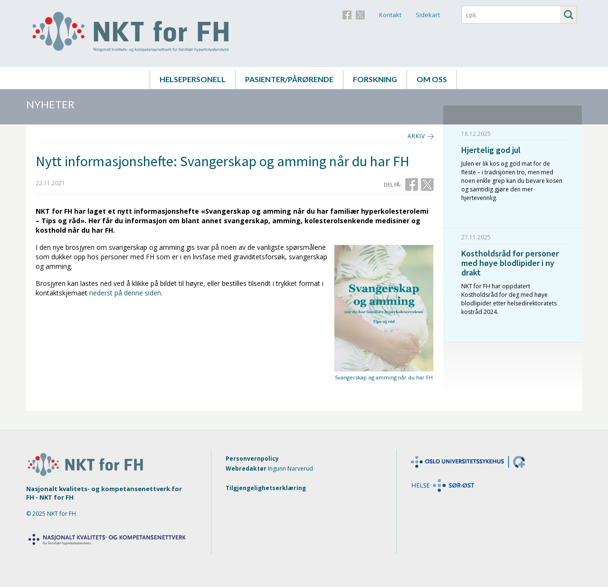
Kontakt (390, 14)
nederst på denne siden (125, 292)
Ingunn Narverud (290, 468)
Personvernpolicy (252, 458)
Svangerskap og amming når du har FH (384, 377)
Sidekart (428, 14)
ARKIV (416, 136)
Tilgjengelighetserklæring (266, 488)
